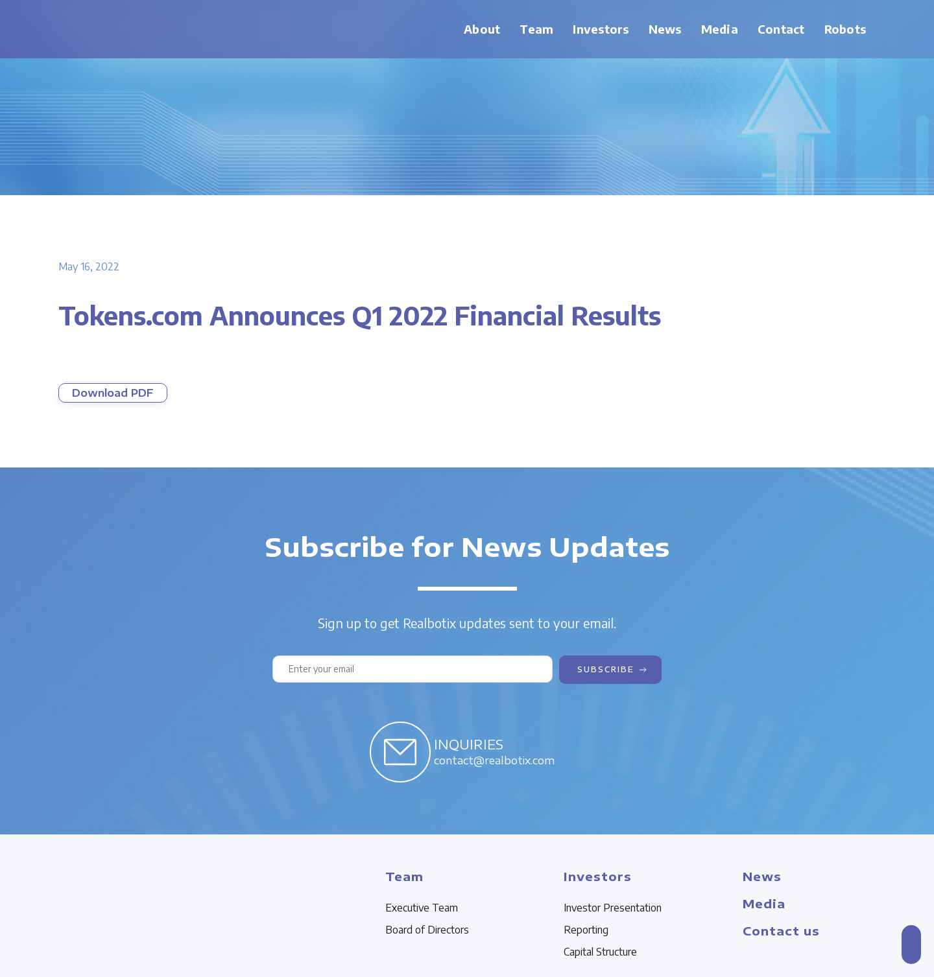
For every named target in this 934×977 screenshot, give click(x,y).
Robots (845, 28)
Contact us (781, 930)
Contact (781, 28)
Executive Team (421, 907)
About (482, 28)
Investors (601, 28)
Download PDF (113, 392)
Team (536, 28)
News (665, 28)
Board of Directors (427, 929)
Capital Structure (600, 952)
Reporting (586, 929)
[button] (536, 29)
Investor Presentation (613, 907)
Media (719, 28)
